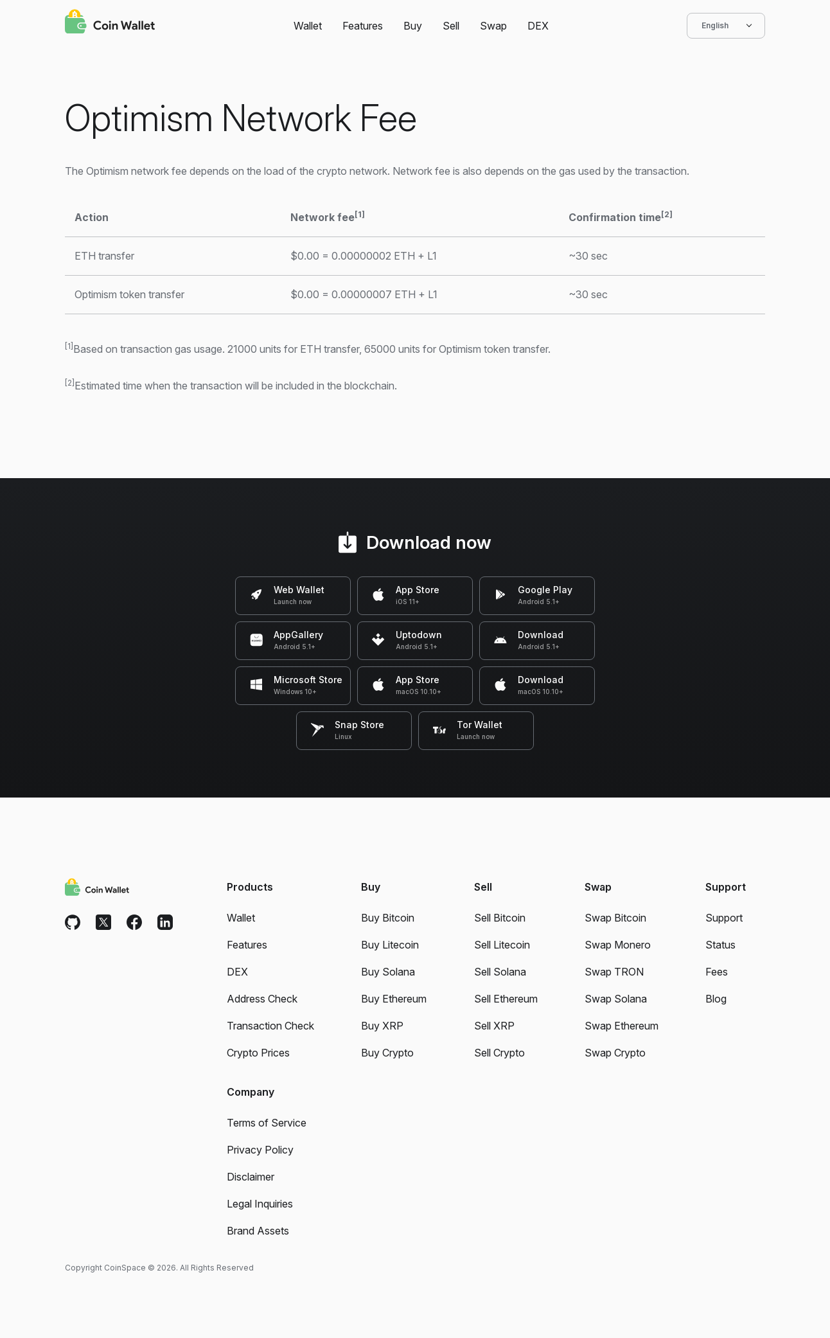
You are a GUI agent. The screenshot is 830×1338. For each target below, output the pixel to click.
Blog (716, 998)
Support (724, 917)
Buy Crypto (387, 1052)
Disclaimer (250, 1176)
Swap (493, 25)
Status (720, 944)
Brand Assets (258, 1230)
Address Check (262, 998)
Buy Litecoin (390, 944)
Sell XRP (494, 1025)
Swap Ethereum (621, 1025)
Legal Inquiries (260, 1203)
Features (362, 25)
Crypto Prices (258, 1052)
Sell (451, 25)
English (725, 25)
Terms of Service (266, 1122)
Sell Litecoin (502, 944)
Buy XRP (382, 1025)
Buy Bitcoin (387, 917)
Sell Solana (500, 971)
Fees (716, 971)
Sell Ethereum (506, 998)
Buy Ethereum (394, 998)
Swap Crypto (615, 1052)
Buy (412, 25)
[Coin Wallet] (110, 23)
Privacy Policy (260, 1149)
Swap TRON (614, 971)
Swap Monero (618, 944)
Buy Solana (388, 971)
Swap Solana (616, 998)
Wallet (308, 25)
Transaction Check (270, 1025)
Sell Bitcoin (499, 917)
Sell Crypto (499, 1052)
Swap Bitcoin (615, 917)
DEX (538, 25)
